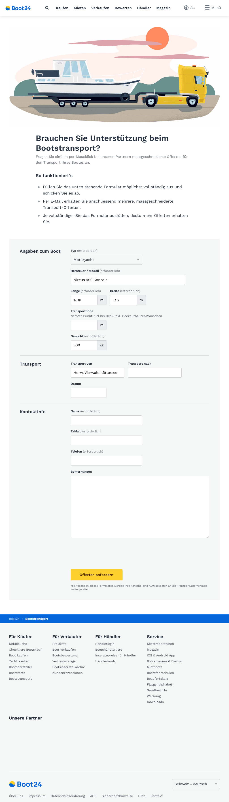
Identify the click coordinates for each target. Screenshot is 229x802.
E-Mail (86, 431)
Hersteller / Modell (95, 271)
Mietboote (154, 667)
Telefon (87, 451)
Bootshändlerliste (108, 649)
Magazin (163, 8)
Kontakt (157, 796)
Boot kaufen (18, 655)
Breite (125, 291)
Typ (84, 250)
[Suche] (48, 8)
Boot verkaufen (64, 649)
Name (85, 411)
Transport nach (139, 363)
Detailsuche (18, 643)
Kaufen (62, 8)
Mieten (80, 8)
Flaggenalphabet (159, 684)
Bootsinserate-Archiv (68, 667)
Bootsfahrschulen (160, 673)
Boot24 (14, 618)
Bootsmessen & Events (164, 661)
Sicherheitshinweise (117, 796)
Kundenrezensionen (67, 673)
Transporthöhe (82, 311)
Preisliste (59, 643)
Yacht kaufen (19, 661)
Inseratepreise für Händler (115, 655)
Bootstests (17, 673)
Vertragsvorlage (64, 661)
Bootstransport (20, 678)
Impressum (36, 796)
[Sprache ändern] (196, 784)
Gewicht (87, 336)
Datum (76, 383)
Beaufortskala (157, 678)
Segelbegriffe (157, 690)
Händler (144, 8)
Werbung (154, 696)
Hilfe (141, 796)
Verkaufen (100, 8)
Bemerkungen (81, 471)
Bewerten (123, 8)
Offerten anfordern (98, 575)
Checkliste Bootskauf (25, 649)
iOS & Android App (161, 655)
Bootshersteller (20, 667)
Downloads (155, 702)
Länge (86, 291)
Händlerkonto (105, 661)
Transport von (81, 363)
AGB (93, 796)
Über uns (16, 796)
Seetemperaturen (160, 643)
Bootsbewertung (64, 655)
